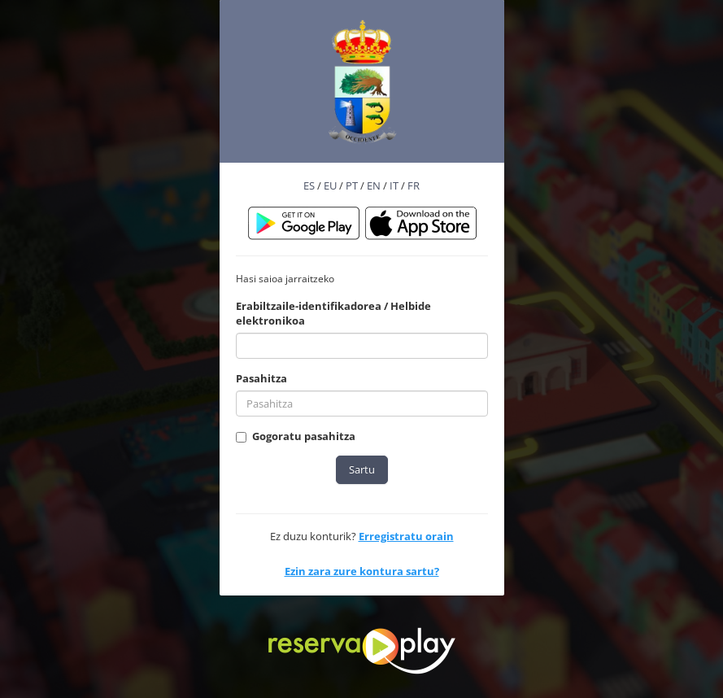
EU (330, 185)
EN (374, 185)
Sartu (362, 469)
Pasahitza (261, 378)
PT (352, 185)
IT (394, 185)
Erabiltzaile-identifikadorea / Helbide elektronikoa (333, 314)
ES (309, 185)
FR (413, 185)
